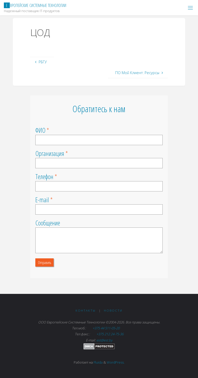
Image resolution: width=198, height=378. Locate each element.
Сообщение (47, 222)
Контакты (86, 310)
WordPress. (116, 362)
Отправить (44, 262)
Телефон (44, 176)
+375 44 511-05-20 (106, 328)
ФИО (40, 130)
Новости (113, 310)
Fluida (98, 362)
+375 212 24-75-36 (109, 334)
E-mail (42, 199)
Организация (49, 153)
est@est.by (104, 340)
